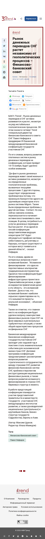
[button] (4, 40)
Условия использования (31, 507)
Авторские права (10, 507)
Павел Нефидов (17, 440)
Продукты (37, 499)
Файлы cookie (23, 515)
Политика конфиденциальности (22, 511)
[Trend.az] (9, 19)
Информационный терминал (22, 503)
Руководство (23, 499)
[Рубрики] (40, 18)
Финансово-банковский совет (23, 435)
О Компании (9, 499)
